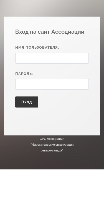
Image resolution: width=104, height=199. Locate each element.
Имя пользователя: (37, 47)
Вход (26, 102)
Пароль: (24, 74)
